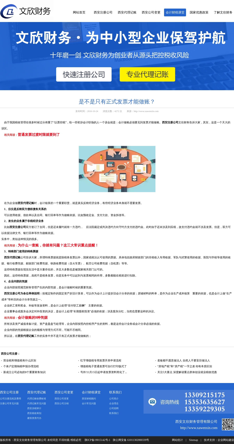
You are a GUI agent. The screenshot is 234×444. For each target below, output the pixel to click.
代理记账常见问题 (36, 403)
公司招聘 (114, 408)
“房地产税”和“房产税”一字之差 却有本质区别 (184, 366)
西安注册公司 (103, 12)
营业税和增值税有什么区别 (19, 360)
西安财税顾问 (89, 398)
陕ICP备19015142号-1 (97, 440)
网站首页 (79, 12)
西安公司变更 (151, 12)
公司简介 (114, 398)
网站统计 (177, 440)
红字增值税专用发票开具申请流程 (100, 360)
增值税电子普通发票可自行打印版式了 (103, 366)
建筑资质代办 (34, 418)
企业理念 (114, 403)
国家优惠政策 (199, 12)
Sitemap (193, 440)
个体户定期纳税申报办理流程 (21, 366)
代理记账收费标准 (36, 398)
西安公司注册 (9, 392)
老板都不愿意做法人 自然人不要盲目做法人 (183, 360)
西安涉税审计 (34, 408)
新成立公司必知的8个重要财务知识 (24, 372)
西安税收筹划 (34, 413)
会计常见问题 (89, 403)
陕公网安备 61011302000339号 (131, 440)
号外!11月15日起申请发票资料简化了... (103, 372)
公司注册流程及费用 (10, 398)
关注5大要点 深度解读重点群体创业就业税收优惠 (187, 372)
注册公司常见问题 (9, 403)
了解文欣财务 (223, 12)
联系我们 (115, 392)
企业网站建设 (226, 440)
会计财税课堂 (175, 12)
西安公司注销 (62, 403)
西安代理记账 (127, 12)
